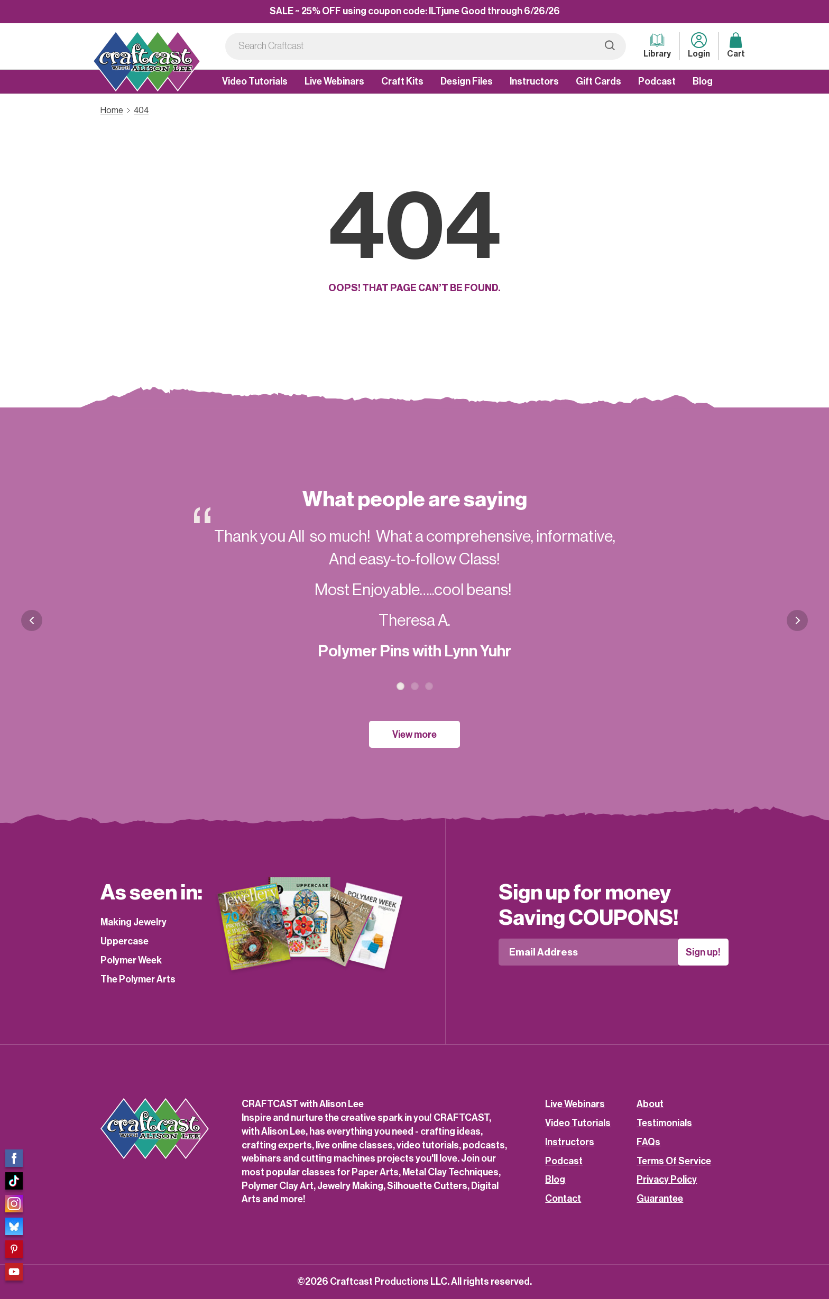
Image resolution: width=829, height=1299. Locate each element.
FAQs (648, 1142)
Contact (563, 1198)
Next (797, 628)
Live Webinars (334, 81)
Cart (736, 45)
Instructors (534, 81)
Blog (703, 81)
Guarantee (660, 1198)
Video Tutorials (255, 81)
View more (414, 734)
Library (657, 45)
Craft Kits (402, 81)
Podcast (657, 81)
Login (699, 45)
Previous (31, 620)
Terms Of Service (674, 1161)
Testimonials (664, 1123)
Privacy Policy (667, 1179)
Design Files (466, 81)
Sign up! (703, 952)
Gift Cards (598, 81)
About (650, 1104)
